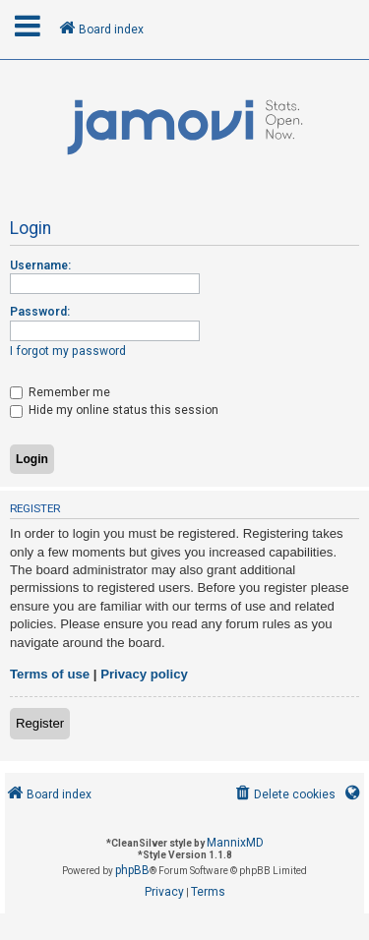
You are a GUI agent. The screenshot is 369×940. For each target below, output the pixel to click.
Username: (40, 265)
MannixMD (235, 843)
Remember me (60, 392)
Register (40, 723)
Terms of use (50, 674)
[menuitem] (284, 795)
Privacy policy (144, 674)
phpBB (132, 870)
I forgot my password (68, 351)
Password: (40, 312)
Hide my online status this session (114, 410)
